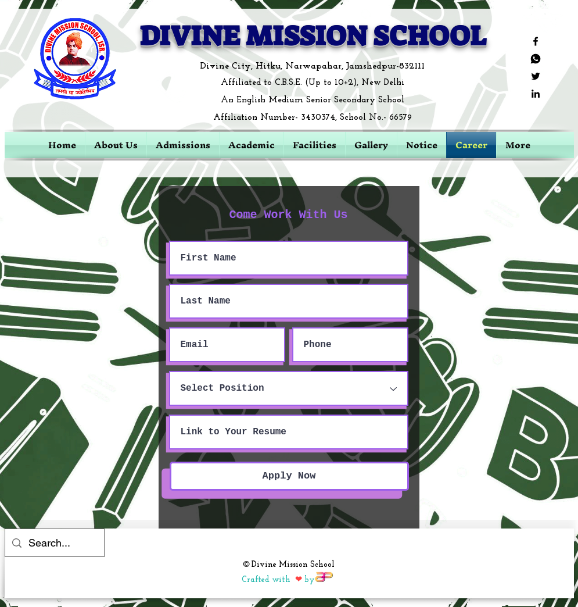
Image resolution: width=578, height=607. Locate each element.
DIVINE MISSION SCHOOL (312, 36)
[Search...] (54, 543)
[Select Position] (288, 388)
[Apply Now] (289, 476)
